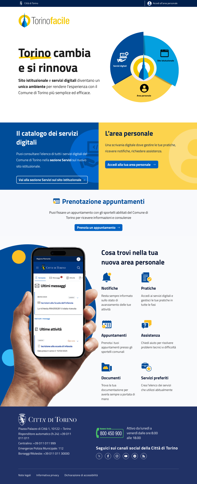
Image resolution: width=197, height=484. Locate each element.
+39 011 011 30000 (56, 453)
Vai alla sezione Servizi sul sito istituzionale (52, 179)
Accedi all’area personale (165, 3)
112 (60, 448)
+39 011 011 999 (44, 443)
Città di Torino (29, 3)
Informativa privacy (47, 475)
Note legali (24, 475)
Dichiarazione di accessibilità (81, 475)
